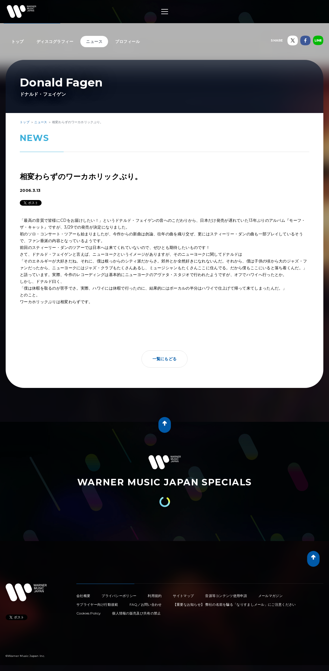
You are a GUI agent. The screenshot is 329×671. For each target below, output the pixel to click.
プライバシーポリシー (119, 596)
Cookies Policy (88, 613)
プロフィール (127, 41)
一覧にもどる (164, 358)
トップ (17, 41)
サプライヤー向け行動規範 (97, 604)
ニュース (94, 41)
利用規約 (155, 596)
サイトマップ (183, 596)
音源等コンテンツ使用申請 (226, 596)
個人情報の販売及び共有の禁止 (136, 613)
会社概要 (83, 596)
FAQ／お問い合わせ (146, 604)
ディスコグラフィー (55, 41)
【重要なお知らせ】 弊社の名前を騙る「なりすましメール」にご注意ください (234, 604)
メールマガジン (270, 596)
